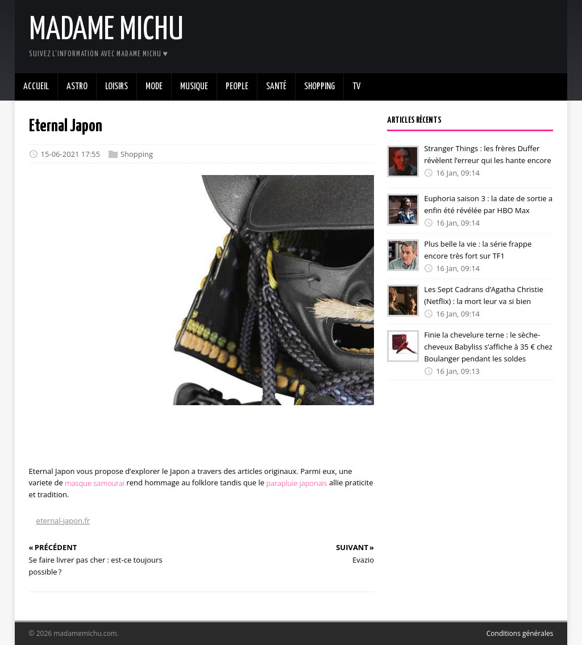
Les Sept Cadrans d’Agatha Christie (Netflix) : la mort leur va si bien (483, 295)
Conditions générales (520, 633)
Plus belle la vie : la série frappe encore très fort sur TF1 (477, 250)
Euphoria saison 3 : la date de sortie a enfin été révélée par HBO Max (488, 204)
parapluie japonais (296, 482)
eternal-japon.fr (63, 520)
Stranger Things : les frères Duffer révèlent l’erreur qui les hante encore (487, 154)
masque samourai (94, 482)
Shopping (136, 154)
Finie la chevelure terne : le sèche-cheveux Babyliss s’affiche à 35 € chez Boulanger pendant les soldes (488, 347)
